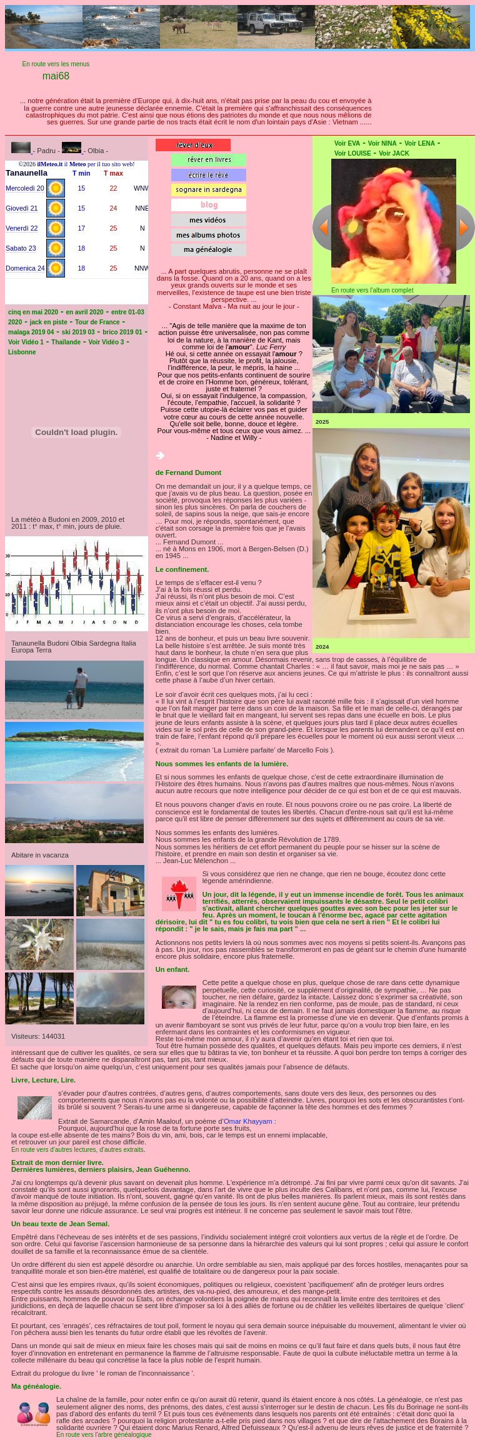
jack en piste (49, 322)
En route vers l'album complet (372, 290)
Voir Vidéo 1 (26, 342)
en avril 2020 (85, 312)
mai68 (56, 76)
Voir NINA (382, 143)
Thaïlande (66, 342)
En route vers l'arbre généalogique (104, 1434)
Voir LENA (419, 143)
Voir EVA (347, 143)
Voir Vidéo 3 (106, 342)
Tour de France (97, 322)
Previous (321, 227)
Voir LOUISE (352, 153)
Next (465, 227)
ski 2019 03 (78, 332)
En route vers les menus (56, 64)
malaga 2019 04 (31, 332)
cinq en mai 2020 (33, 312)
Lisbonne (22, 352)
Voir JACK (394, 153)
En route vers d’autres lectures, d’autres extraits (77, 1149)
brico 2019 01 (122, 332)
